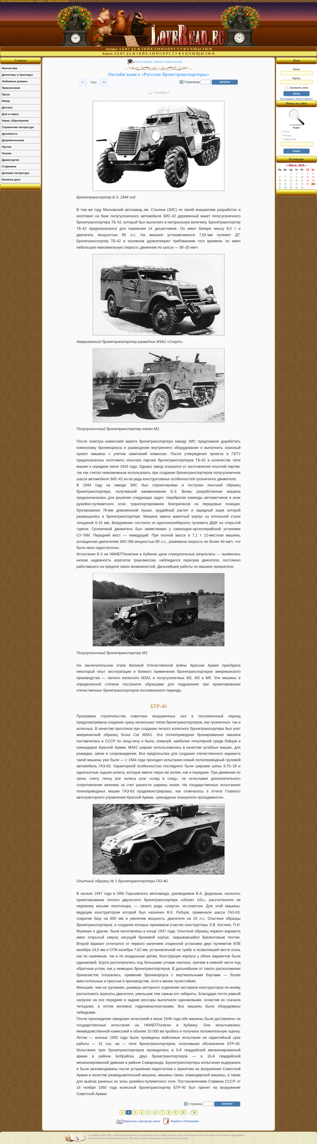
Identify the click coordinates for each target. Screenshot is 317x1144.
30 (194, 1112)
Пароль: (296, 80)
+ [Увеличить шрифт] (104, 82)
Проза (6, 94)
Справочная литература (18, 127)
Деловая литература (15, 173)
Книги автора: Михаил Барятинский (158, 61)
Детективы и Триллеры (17, 74)
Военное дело (11, 179)
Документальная (13, 140)
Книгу (284, 131)
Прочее (6, 146)
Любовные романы (14, 81)
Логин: (296, 71)
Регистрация (286, 99)
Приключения (11, 87)
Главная (20, 60)
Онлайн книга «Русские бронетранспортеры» (158, 74)
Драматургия (10, 159)
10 (183, 1112)
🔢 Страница (189, 81)
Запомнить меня (296, 87)
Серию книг (288, 139)
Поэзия (6, 153)
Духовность (10, 133)
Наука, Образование (15, 120)
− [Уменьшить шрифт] (82, 82)
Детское (7, 107)
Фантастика (9, 68)
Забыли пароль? (304, 99)
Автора (285, 135)
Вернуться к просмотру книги (142, 1121)
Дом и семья (10, 114)
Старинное (9, 166)
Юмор (6, 101)
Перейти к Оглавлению (185, 1121)
